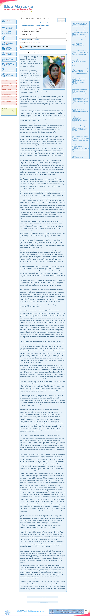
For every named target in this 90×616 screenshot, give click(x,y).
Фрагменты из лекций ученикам (32, 18)
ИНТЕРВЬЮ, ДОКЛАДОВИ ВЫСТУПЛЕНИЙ (7, 38)
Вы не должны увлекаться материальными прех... (77, 44)
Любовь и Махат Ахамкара (77, 70)
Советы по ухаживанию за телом (78, 106)
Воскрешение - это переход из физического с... (78, 46)
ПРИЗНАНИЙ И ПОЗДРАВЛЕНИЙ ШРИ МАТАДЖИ (8, 64)
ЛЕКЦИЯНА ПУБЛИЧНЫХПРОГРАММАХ (7, 27)
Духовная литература (39, 11)
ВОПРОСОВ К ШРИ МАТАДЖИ (7, 54)
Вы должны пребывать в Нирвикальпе (79, 142)
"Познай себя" (22, 610)
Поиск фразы (61, 21)
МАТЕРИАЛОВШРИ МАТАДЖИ (7, 22)
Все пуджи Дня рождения (25, 39)
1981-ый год (46, 18)
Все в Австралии (35, 39)
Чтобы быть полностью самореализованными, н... (77, 119)
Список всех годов (25, 34)
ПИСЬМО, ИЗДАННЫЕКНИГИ (7, 43)
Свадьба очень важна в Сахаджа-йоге (79, 31)
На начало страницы (43, 602)
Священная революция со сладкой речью (80, 23)
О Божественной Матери (29, 11)
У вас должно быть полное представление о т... (77, 117)
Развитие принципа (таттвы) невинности (80, 98)
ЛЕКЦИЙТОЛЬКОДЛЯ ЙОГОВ (6, 33)
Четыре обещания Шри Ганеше (78, 125)
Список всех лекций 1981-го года (28, 36)
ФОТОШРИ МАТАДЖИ (7, 75)
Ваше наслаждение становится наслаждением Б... (78, 83)
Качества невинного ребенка (77, 157)
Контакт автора (32, 610)
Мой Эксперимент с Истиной (17, 11)
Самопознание (7, 11)
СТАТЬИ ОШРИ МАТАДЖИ (7, 59)
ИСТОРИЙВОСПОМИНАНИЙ (7, 70)
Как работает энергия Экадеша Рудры (79, 128)
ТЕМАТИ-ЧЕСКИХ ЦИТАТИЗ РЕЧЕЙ (7, 49)
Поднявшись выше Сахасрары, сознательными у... (78, 48)
